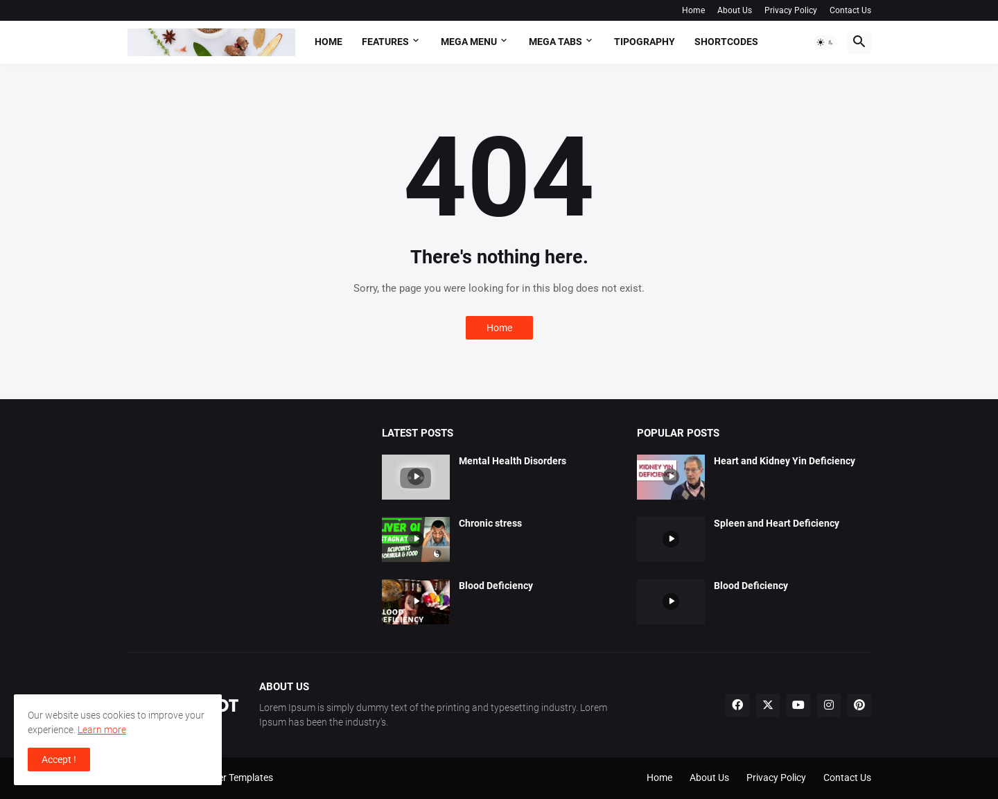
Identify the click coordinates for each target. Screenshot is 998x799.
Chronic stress (490, 523)
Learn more (102, 729)
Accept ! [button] (59, 759)
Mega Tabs (555, 41)
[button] (825, 42)
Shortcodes (726, 41)
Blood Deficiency (496, 585)
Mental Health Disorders (512, 460)
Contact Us (850, 10)
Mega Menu (469, 41)
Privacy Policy (790, 10)
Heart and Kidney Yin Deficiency (784, 460)
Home (693, 10)
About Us (734, 10)
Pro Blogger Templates (224, 777)
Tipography (644, 41)
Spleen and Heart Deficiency (776, 523)
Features (385, 41)
